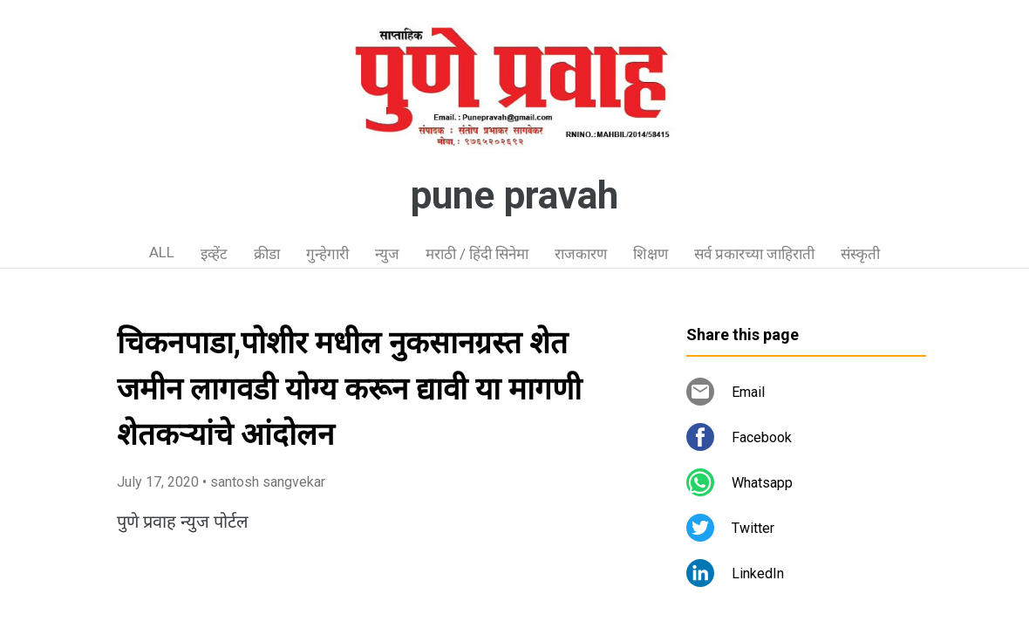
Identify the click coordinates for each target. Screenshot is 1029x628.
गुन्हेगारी (327, 254)
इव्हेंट (214, 254)
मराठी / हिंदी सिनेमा (477, 254)
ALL (161, 252)
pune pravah (514, 195)
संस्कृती (860, 254)
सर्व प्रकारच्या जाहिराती (754, 254)
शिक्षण (650, 254)
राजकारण (581, 254)
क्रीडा (267, 254)
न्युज (387, 254)
